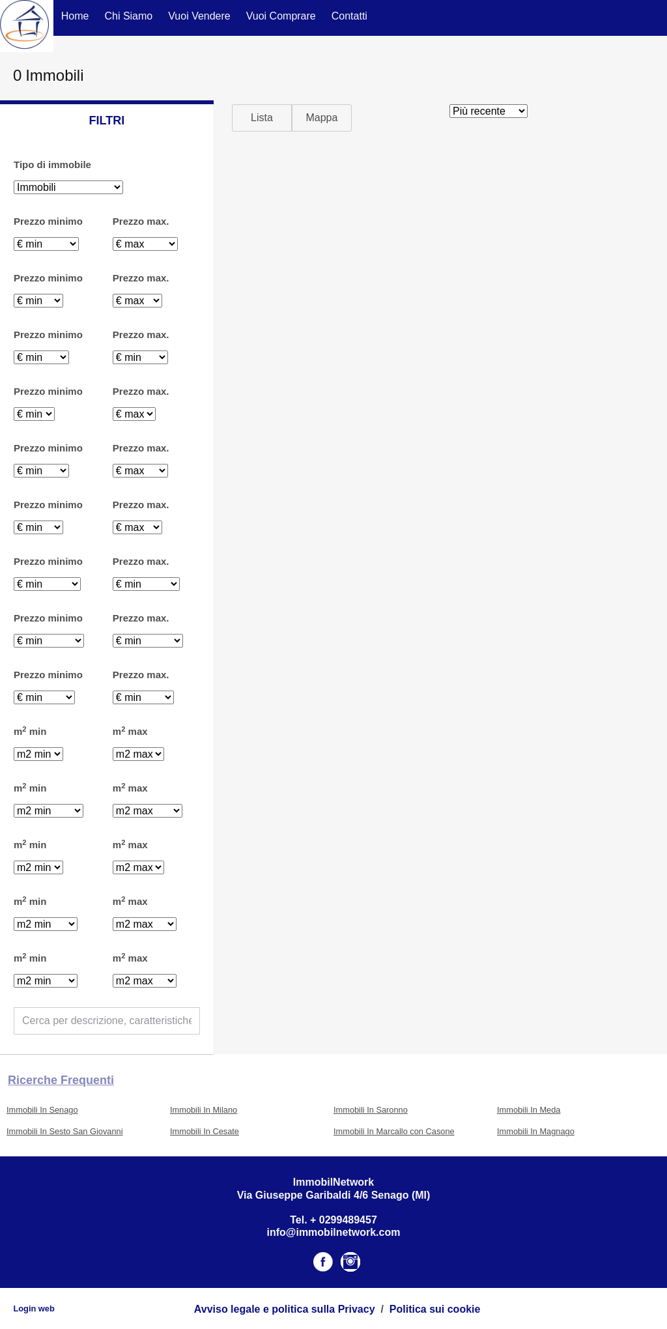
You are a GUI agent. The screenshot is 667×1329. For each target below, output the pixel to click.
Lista (262, 117)
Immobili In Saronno (371, 1110)
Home (75, 15)
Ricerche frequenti (61, 1080)
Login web (33, 1308)
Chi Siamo (128, 15)
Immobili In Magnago (536, 1131)
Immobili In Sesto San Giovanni (65, 1131)
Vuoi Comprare (281, 15)
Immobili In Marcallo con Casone (394, 1131)
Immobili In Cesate (204, 1131)
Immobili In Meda (528, 1110)
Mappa (321, 117)
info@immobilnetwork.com (334, 1232)
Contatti (349, 15)
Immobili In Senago (42, 1110)
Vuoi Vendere (199, 15)
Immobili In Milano (203, 1110)
